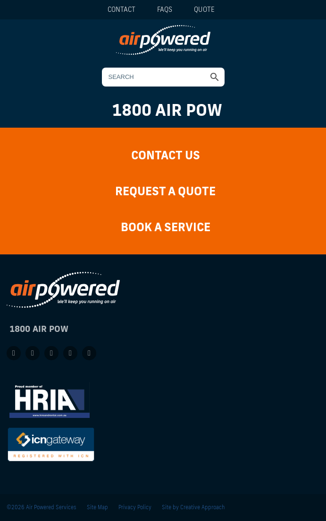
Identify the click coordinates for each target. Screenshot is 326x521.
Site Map (97, 507)
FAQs (164, 9)
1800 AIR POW (167, 109)
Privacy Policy (134, 507)
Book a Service (165, 226)
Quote (204, 9)
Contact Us (165, 155)
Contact (121, 9)
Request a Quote (165, 190)
